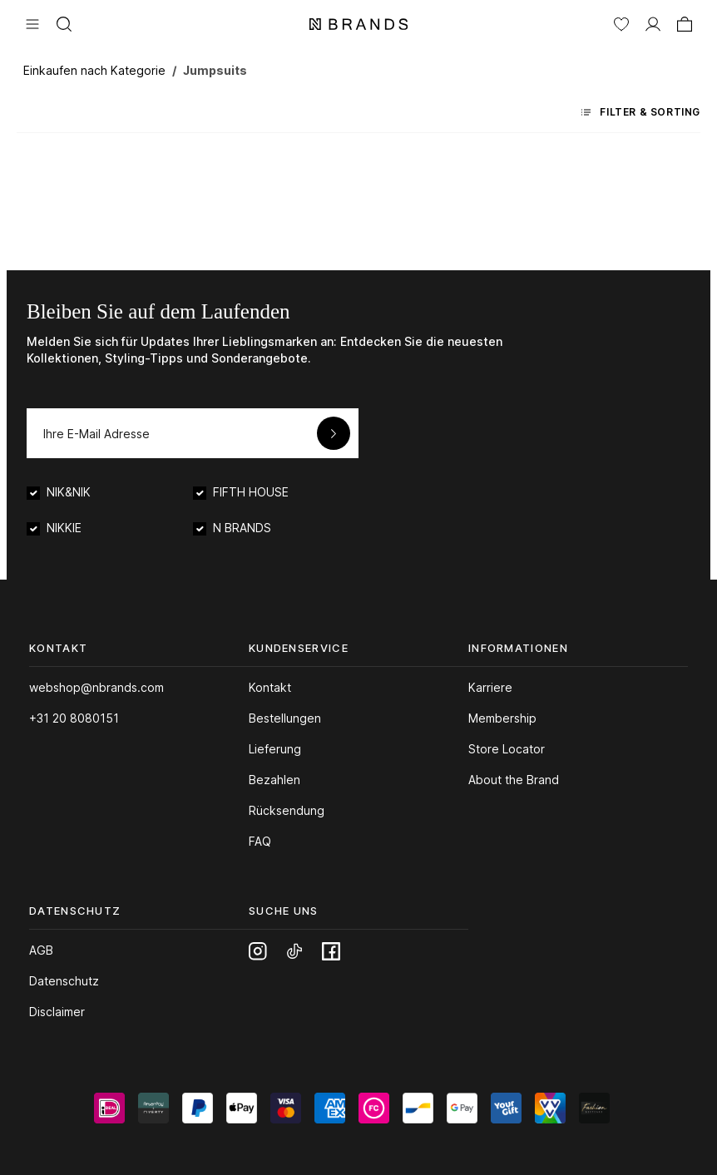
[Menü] (32, 22)
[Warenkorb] (684, 22)
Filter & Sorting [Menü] (640, 112)
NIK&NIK (69, 492)
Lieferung (275, 749)
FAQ (260, 841)
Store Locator (506, 749)
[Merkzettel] (621, 22)
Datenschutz (64, 981)
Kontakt (270, 687)
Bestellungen (285, 718)
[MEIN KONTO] (653, 22)
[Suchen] (64, 22)
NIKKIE (64, 528)
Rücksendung (286, 810)
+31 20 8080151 (74, 718)
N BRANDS (242, 528)
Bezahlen (274, 780)
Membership (502, 718)
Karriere (490, 687)
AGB (41, 950)
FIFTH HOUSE (251, 492)
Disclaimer (57, 1012)
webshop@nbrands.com (96, 687)
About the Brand (513, 780)
